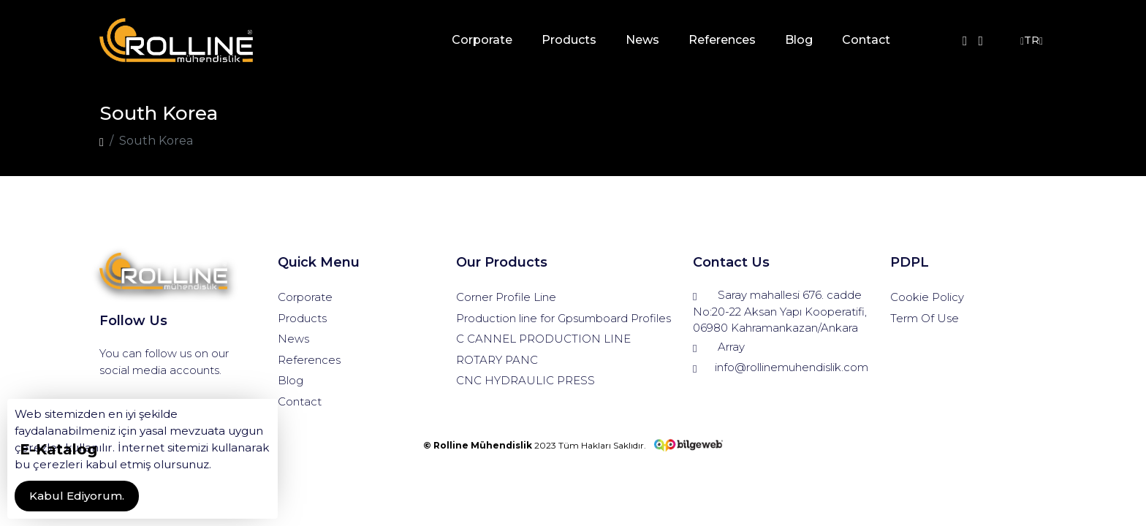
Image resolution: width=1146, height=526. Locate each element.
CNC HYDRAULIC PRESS (525, 380)
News (642, 40)
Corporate (481, 40)
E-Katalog (58, 449)
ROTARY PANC (497, 360)
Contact (865, 40)
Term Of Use (924, 318)
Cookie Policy (927, 297)
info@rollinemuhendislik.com (780, 367)
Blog (798, 40)
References (721, 40)
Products (568, 40)
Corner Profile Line (506, 297)
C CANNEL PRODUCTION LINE (543, 339)
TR (1029, 40)
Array (719, 347)
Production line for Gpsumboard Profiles (563, 318)
